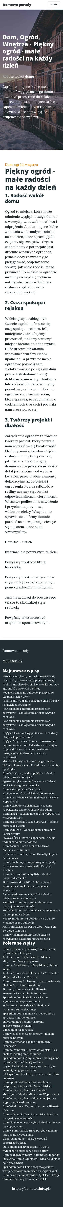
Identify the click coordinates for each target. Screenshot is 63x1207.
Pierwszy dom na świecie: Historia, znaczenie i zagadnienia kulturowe (25, 991)
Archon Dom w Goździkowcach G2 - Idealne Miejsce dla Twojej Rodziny (31, 975)
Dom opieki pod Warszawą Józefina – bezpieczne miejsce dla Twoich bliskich (27, 1084)
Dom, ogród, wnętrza (21, 164)
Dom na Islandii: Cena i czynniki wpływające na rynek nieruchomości (30, 1116)
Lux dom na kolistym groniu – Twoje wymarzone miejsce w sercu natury (26, 1148)
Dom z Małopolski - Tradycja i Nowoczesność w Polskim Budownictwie (28, 791)
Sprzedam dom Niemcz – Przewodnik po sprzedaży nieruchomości (29, 1015)
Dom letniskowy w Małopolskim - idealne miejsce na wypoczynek (29, 775)
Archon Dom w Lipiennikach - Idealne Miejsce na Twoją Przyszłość (27, 959)
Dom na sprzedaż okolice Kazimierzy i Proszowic (27, 1043)
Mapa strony (13, 661)
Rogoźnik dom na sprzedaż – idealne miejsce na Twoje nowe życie (31, 912)
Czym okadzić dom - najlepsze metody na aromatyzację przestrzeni (29, 1068)
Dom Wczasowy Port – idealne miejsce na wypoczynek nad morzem (29, 1100)
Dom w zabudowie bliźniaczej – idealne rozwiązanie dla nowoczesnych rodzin (27, 807)
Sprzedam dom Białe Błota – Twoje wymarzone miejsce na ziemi (25, 999)
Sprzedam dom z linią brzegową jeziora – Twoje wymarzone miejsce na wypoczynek (30, 1169)
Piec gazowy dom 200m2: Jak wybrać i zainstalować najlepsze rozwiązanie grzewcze (27, 886)
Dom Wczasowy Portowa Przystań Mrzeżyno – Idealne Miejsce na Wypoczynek (31, 1092)
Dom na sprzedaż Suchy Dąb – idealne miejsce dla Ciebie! (27, 876)
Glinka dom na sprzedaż (18, 1029)
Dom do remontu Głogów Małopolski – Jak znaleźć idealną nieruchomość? (30, 1052)
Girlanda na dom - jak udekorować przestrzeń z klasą (25, 1140)
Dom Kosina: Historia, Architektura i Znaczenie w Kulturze (26, 848)
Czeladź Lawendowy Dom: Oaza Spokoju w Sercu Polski (30, 856)
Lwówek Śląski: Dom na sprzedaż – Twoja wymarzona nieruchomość (29, 840)
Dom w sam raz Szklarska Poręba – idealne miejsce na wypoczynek (30, 1132)
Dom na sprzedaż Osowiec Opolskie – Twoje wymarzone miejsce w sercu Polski (31, 1177)
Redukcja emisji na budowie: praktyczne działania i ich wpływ (28, 694)
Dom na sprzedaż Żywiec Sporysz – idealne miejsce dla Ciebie (30, 823)
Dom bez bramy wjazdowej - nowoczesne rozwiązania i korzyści (29, 951)
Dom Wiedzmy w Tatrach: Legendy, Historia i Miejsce (31, 1108)
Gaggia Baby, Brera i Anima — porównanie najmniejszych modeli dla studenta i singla (30, 743)
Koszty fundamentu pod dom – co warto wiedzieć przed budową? (29, 920)
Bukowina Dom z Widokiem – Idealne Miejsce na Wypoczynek (31, 1160)
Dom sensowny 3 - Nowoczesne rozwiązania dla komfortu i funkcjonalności (31, 983)
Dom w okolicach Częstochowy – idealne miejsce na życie (28, 1035)
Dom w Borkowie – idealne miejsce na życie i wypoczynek (31, 799)
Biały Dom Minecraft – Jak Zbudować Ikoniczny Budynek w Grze (26, 1007)
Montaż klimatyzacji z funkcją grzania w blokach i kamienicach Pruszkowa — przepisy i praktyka (31, 765)
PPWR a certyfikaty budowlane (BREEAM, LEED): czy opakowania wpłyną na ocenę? (29, 678)
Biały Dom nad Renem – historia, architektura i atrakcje (23, 1023)
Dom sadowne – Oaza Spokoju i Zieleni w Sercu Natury (29, 831)
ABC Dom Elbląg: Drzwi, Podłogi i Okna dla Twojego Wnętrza (29, 928)
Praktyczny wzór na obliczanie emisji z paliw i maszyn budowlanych (31, 702)
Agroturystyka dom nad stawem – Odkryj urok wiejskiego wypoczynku (29, 783)
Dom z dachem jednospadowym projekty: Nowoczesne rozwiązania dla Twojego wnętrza (29, 866)
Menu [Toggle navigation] (54, 4)
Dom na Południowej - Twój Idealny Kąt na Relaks (30, 967)
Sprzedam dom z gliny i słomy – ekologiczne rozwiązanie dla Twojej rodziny (31, 1060)
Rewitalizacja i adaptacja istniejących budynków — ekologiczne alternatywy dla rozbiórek (29, 712)
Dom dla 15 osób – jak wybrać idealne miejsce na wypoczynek (31, 1124)
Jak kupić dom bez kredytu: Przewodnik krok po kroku (31, 1076)
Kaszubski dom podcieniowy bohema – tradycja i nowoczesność (27, 904)
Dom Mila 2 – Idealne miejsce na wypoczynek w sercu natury (31, 815)
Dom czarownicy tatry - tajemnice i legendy (31, 1154)
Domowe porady (17, 4)
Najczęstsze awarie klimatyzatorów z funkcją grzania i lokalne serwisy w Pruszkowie (27, 753)
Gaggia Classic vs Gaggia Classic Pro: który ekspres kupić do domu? (30, 735)
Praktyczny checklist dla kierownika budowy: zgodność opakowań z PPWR (31, 686)
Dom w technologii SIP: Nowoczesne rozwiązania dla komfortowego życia (26, 936)
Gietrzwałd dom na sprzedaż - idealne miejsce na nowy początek (27, 896)
